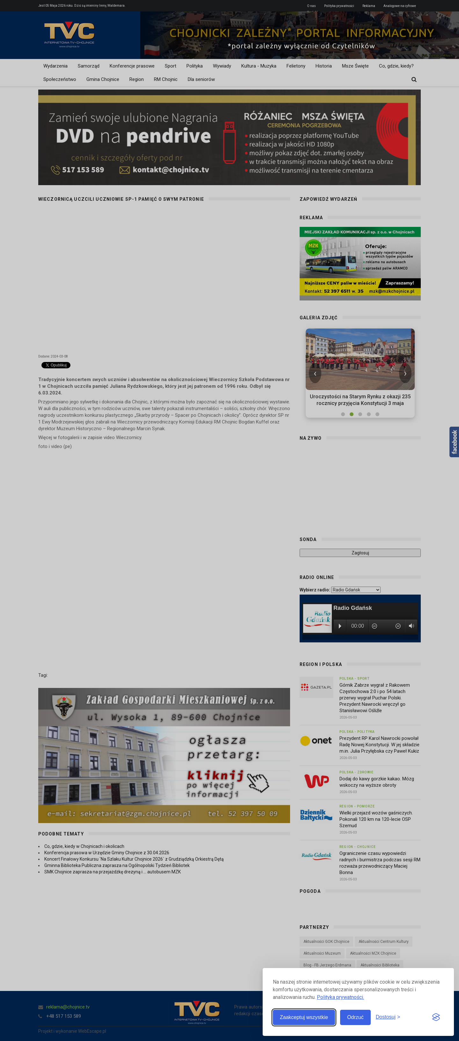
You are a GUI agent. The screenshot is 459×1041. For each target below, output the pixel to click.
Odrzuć (355, 1017)
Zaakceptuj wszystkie (304, 1017)
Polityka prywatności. (340, 997)
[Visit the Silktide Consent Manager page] (436, 1017)
